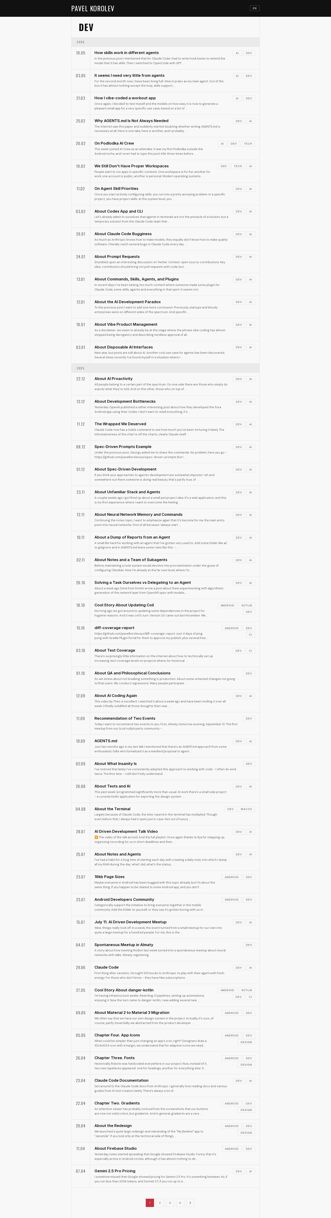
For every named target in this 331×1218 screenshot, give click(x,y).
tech (248, 143)
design (246, 1042)
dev (249, 53)
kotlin (247, 605)
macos (246, 809)
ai (237, 53)
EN (255, 8)
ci (250, 634)
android (228, 605)
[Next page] (190, 1203)
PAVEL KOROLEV (93, 8)
